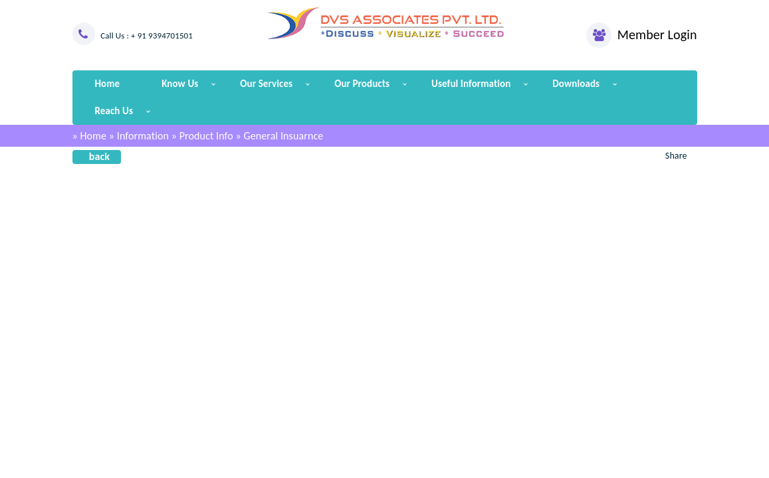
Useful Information (470, 84)
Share (676, 155)
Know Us (180, 84)
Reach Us (114, 111)
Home (107, 84)
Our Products (361, 84)
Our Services (266, 84)
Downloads (576, 84)
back (99, 156)
